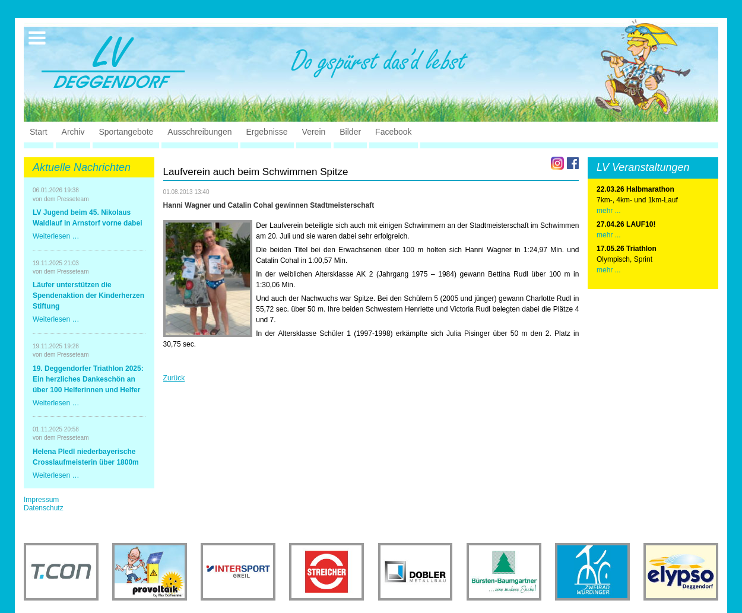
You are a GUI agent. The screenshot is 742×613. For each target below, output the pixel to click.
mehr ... (609, 211)
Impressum (41, 500)
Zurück (174, 378)
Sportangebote (126, 131)
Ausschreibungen (199, 131)
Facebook (393, 131)
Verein (314, 131)
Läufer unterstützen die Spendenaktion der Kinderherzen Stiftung (88, 295)
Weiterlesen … (56, 236)
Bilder (350, 131)
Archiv (73, 131)
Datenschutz (44, 508)
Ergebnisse (267, 131)
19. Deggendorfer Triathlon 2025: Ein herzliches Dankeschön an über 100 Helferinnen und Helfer (88, 379)
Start (38, 131)
